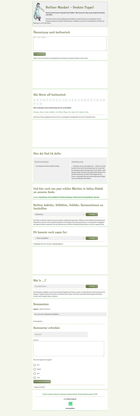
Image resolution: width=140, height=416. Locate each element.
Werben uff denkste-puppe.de (85, 397)
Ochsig (46, 115)
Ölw (77, 115)
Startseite (35, 200)
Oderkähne (52, 115)
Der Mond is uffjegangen (66, 200)
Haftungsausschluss (72, 397)
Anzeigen (92, 217)
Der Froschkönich (53, 200)
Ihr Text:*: (36, 343)
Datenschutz (63, 397)
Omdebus (81, 115)
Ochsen (42, 115)
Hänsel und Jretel (78, 200)
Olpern (73, 115)
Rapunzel (96, 200)
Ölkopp (65, 115)
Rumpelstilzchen (88, 200)
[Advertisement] (70, 78)
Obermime (36, 115)
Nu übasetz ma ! (39, 57)
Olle (69, 115)
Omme (87, 115)
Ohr (57, 115)
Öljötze (61, 115)
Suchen (91, 289)
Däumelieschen (43, 200)
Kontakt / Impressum (53, 397)
